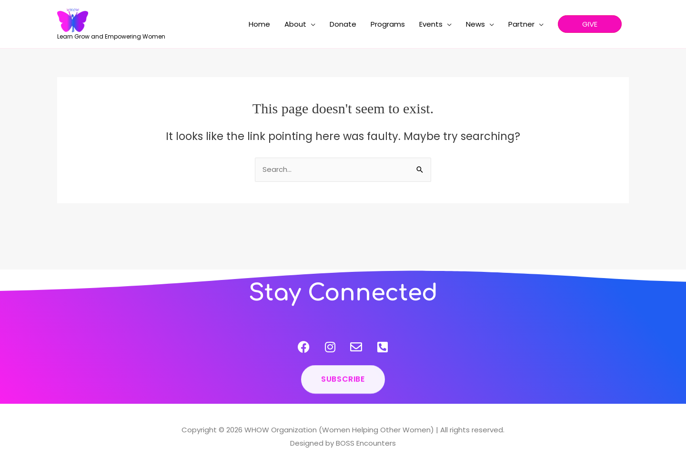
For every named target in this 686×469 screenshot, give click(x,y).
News (475, 24)
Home (259, 24)
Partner (521, 24)
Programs (388, 24)
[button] (590, 24)
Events (431, 24)
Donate (343, 24)
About (295, 24)
